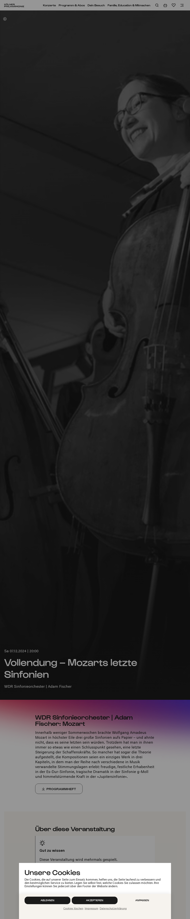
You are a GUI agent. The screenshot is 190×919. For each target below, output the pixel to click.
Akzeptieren (94, 900)
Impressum (91, 908)
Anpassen (142, 900)
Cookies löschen (73, 908)
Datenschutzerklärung (113, 908)
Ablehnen (47, 900)
